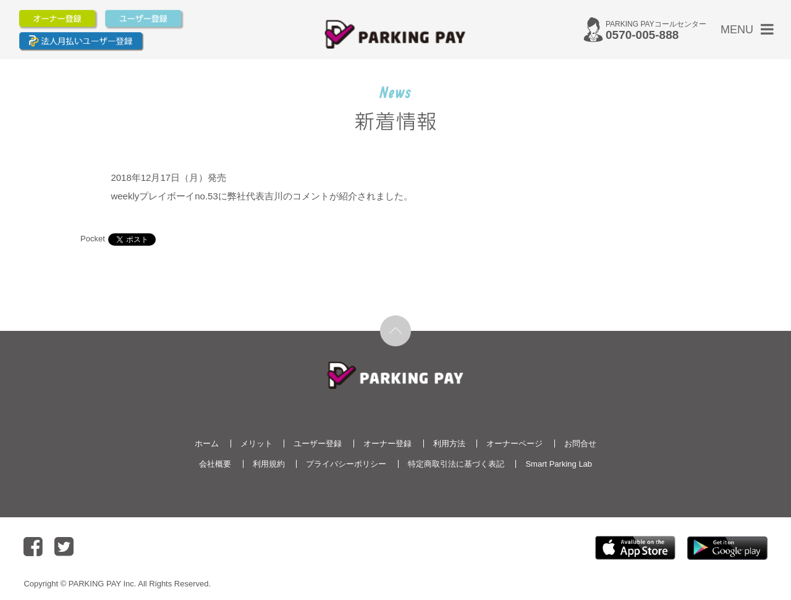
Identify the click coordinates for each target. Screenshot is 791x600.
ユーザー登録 (318, 444)
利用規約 (269, 464)
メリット (256, 444)
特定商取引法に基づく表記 (456, 464)
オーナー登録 (387, 444)
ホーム (207, 444)
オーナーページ (514, 444)
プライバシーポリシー (346, 464)
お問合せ (580, 444)
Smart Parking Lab (558, 464)
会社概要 (215, 464)
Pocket (92, 238)
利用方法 (449, 444)
